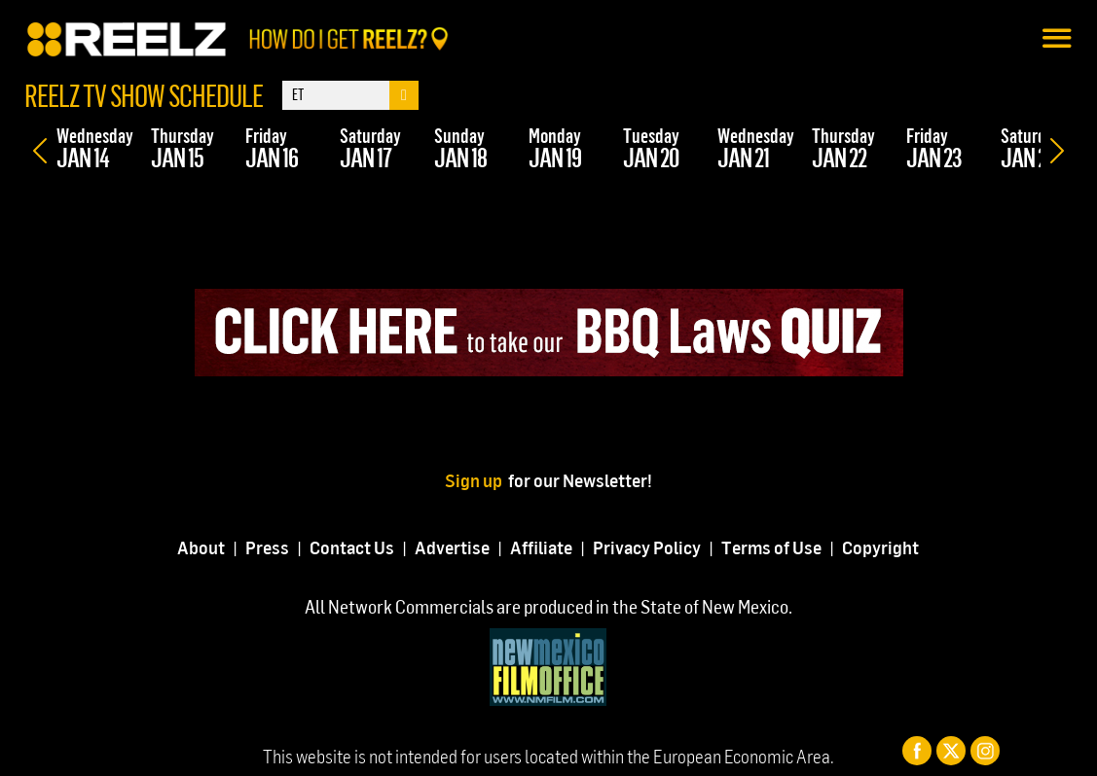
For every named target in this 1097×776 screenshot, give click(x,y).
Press (267, 547)
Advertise (452, 547)
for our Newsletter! (580, 480)
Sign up (476, 480)
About (201, 547)
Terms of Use (771, 547)
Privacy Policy (647, 547)
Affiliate (541, 547)
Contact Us (352, 547)
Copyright (880, 547)
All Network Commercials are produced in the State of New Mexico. (548, 606)
